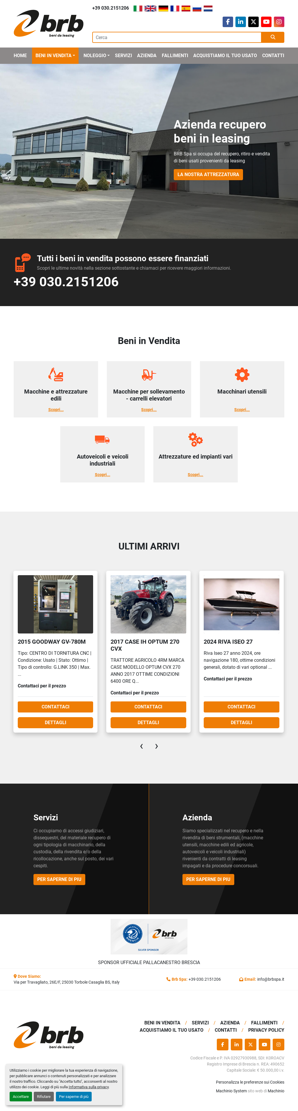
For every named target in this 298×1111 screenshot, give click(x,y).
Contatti (273, 55)
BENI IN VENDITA (54, 55)
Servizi (123, 55)
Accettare (21, 1096)
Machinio (276, 1091)
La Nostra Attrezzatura (208, 174)
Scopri (54, 409)
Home (20, 55)
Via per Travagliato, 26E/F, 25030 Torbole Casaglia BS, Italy (67, 982)
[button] (55, 56)
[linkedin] (240, 22)
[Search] (177, 37)
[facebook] (228, 22)
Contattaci (51, 707)
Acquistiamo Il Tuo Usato (225, 55)
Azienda (147, 55)
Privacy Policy (266, 1030)
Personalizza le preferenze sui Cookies (250, 1082)
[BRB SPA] (44, 1035)
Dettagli (51, 722)
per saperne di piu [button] (59, 879)
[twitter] (253, 22)
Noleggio (95, 55)
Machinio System (231, 1091)
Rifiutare (44, 1096)
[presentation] (141, 745)
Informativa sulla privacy (89, 1087)
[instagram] (279, 22)
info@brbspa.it (270, 979)
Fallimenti (175, 55)
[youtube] (266, 22)
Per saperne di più (73, 1096)
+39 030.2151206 (110, 8)
